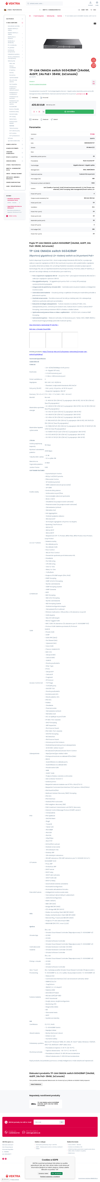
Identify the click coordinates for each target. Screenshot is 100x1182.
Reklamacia (71, 1153)
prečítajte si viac (81, 94)
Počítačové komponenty (11, 51)
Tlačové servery (13, 128)
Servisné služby (13, 114)
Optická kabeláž (13, 77)
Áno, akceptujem (57, 1173)
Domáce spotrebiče (12, 148)
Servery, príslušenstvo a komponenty (14, 57)
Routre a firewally (14, 109)
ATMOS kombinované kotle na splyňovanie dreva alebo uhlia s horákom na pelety (81, 1150)
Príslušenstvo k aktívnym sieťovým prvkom (14, 88)
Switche (59, 16)
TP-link (94, 82)
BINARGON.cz (94, 1178)
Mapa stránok (15, 1179)
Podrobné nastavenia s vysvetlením (50, 1176)
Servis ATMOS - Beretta (74, 1144)
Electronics (10, 19)
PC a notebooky (12, 45)
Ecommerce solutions (84, 1178)
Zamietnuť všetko (43, 1173)
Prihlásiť (61, 1122)
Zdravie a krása (11, 161)
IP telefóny (12, 70)
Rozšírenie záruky (14, 111)
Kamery (11, 72)
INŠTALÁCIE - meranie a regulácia (12, 178)
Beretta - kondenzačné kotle (13, 169)
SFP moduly (12, 116)
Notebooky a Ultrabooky (11, 41)
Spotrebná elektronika (14, 141)
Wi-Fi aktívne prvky (14, 131)
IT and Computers (39, 16)
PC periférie (11, 47)
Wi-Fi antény (12, 133)
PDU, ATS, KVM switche (13, 81)
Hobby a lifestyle (11, 144)
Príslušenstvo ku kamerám (13, 97)
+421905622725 (14, 1133)
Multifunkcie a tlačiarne (12, 37)
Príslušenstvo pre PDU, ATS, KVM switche (14, 102)
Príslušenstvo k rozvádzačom (13, 93)
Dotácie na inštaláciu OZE (75, 1147)
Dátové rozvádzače (12, 66)
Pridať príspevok (36, 1084)
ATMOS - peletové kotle (13, 165)
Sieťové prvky (50, 16)
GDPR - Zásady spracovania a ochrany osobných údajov (49, 1147)
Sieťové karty (12, 119)
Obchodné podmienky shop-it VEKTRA (46, 1144)
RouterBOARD (13, 106)
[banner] (13, 3)
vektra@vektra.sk (33, 1133)
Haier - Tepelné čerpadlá (13, 186)
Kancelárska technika (14, 26)
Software (10, 138)
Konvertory (12, 75)
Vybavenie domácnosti (10, 152)
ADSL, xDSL (12, 63)
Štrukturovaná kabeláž (13, 122)
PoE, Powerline (13, 84)
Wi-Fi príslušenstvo (14, 136)
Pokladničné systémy (13, 54)
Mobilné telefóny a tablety (13, 29)
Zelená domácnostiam (13, 182)
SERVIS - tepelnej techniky (14, 173)
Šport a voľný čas (12, 157)
